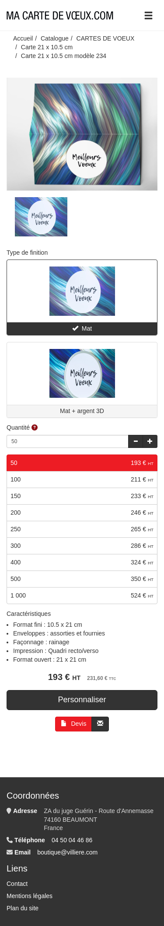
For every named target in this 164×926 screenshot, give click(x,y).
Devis (74, 723)
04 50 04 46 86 (72, 840)
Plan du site (22, 908)
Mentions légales (29, 895)
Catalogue (55, 38)
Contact (17, 883)
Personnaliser (82, 699)
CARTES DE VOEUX (106, 38)
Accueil (23, 38)
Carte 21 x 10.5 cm (47, 47)
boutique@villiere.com (67, 852)
